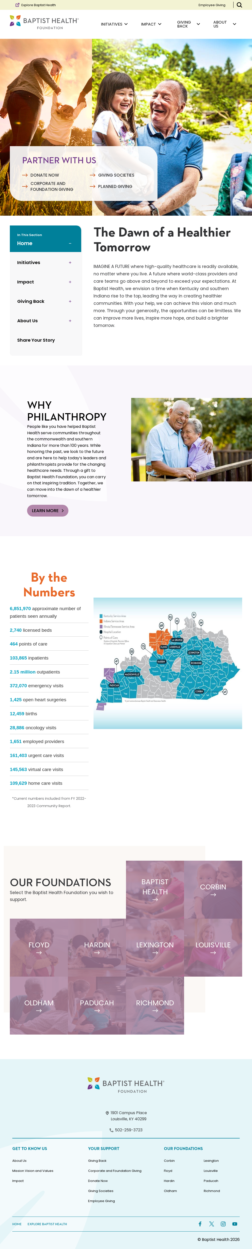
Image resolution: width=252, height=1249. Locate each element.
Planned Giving (115, 186)
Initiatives (28, 262)
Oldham (170, 1191)
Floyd (168, 1170)
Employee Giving (212, 5)
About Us (27, 321)
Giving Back (30, 301)
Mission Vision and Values (32, 1170)
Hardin (169, 1181)
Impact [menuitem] (151, 24)
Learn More (48, 510)
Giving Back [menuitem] (188, 24)
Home (24, 243)
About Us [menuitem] (224, 24)
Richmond (212, 1191)
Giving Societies (116, 175)
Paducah (211, 1181)
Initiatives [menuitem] (114, 24)
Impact (25, 282)
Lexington (211, 1160)
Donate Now (45, 175)
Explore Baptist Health (35, 5)
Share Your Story (36, 340)
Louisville (211, 1170)
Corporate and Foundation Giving (52, 186)
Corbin (169, 1160)
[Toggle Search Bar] (239, 5)
